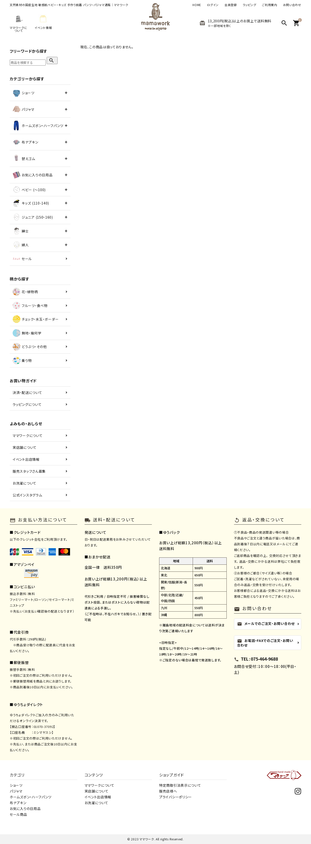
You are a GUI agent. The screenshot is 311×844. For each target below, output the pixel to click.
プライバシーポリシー (175, 796)
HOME (196, 4)
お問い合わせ (292, 4)
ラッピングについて (27, 404)
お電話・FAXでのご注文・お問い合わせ (265, 642)
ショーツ (16, 785)
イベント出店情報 (26, 459)
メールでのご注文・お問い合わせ (266, 623)
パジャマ (16, 791)
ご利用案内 (269, 4)
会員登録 (231, 4)
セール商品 (18, 814)
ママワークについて (28, 435)
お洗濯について (24, 483)
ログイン (213, 4)
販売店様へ (168, 791)
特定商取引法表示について (180, 785)
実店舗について (25, 447)
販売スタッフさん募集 (29, 471)
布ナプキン (18, 802)
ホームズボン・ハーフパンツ (31, 796)
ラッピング (249, 4)
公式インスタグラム (27, 495)
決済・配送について (27, 392)
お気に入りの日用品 (25, 808)
